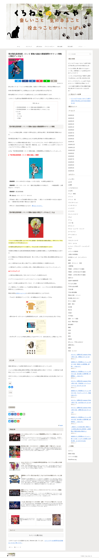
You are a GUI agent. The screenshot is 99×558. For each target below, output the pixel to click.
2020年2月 (71, 124)
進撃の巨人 (71, 345)
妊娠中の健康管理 (73, 280)
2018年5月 (71, 165)
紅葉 (69, 330)
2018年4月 (71, 168)
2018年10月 (71, 150)
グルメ (70, 217)
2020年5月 (71, 115)
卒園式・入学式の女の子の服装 (77, 272)
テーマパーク (72, 231)
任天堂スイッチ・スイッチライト (77, 257)
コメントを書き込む (36, 536)
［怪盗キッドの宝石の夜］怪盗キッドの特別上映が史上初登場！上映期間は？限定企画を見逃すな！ (81, 429)
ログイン (70, 450)
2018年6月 (71, 162)
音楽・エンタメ (72, 351)
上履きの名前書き (73, 254)
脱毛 (69, 336)
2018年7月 (71, 159)
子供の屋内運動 (72, 292)
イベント (70, 196)
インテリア (71, 208)
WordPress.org (72, 459)
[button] (90, 54)
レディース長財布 (73, 251)
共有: (19, 114)
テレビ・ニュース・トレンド (76, 228)
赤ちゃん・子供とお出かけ (75, 342)
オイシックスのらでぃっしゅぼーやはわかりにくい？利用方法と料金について (79, 82)
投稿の (71, 453)
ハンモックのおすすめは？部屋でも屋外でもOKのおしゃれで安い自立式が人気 (79, 77)
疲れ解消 (70, 324)
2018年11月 (71, 147)
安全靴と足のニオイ (73, 298)
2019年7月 (71, 133)
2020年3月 (71, 121)
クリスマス (71, 211)
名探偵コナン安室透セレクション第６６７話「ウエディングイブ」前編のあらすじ (81, 393)
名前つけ (70, 277)
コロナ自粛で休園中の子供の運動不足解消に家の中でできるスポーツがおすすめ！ (79, 88)
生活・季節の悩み (73, 321)
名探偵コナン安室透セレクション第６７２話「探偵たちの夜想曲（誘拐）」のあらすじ (81, 364)
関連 (19, 118)
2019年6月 (71, 135)
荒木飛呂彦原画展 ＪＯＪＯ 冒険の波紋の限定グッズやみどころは (33, 109)
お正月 (70, 182)
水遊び (70, 313)
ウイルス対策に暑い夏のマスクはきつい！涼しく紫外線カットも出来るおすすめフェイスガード (79, 71)
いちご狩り (71, 179)
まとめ (18, 111)
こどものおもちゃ (73, 188)
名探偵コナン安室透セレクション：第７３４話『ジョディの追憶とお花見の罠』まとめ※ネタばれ (81, 439)
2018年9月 (71, 153)
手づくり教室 (72, 301)
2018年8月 (71, 156)
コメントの (72, 456)
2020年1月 (71, 127)
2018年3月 (71, 171)
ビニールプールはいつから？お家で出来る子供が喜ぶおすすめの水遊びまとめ (79, 64)
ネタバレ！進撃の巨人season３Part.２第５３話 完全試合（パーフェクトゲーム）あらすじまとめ (81, 383)
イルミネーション (73, 202)
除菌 (69, 348)
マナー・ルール (72, 243)
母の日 (70, 310)
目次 (34, 103)
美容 (69, 333)
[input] (79, 54)
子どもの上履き (72, 283)
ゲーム (70, 220)
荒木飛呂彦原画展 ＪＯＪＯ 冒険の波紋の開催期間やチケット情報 (33, 107)
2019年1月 (71, 141)
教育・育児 (71, 304)
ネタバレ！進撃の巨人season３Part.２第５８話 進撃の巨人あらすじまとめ (81, 410)
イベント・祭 (12, 407)
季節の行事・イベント (74, 295)
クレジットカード (73, 214)
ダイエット (71, 226)
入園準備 (70, 266)
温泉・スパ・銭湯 (73, 318)
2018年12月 (71, 144)
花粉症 (70, 339)
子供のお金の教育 (73, 286)
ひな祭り (70, 190)
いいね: (20, 116)
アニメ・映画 (72, 193)
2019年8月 (71, 130)
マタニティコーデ (73, 240)
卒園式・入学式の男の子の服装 (77, 275)
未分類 (70, 307)
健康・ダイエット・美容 (75, 263)
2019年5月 (71, 138)
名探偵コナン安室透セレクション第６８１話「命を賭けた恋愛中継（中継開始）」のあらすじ (81, 374)
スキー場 (70, 223)
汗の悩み (70, 315)
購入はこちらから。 (37, 206)
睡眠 (69, 327)
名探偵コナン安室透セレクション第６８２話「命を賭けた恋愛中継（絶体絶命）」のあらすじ (81, 419)
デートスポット (72, 234)
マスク (70, 237)
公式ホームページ (21, 293)
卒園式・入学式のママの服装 (76, 269)
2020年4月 (71, 118)
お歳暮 (70, 185)
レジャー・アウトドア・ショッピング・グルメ (79, 247)
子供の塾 (70, 289)
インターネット (72, 205)
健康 (69, 260)
